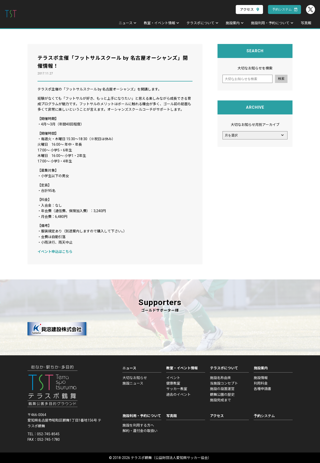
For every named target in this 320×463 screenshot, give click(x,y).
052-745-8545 (48, 434)
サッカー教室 (176, 389)
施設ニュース (132, 383)
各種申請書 (262, 389)
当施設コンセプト (224, 383)
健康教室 (173, 383)
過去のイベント (178, 395)
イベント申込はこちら (55, 252)
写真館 (306, 23)
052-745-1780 (48, 440)
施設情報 (261, 378)
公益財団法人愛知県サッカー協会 (181, 458)
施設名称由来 (220, 378)
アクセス (247, 9)
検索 (281, 78)
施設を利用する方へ (138, 425)
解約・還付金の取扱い (140, 431)
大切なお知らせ (134, 378)
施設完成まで (220, 400)
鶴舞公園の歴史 (222, 395)
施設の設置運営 (222, 389)
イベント (173, 378)
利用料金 (261, 383)
